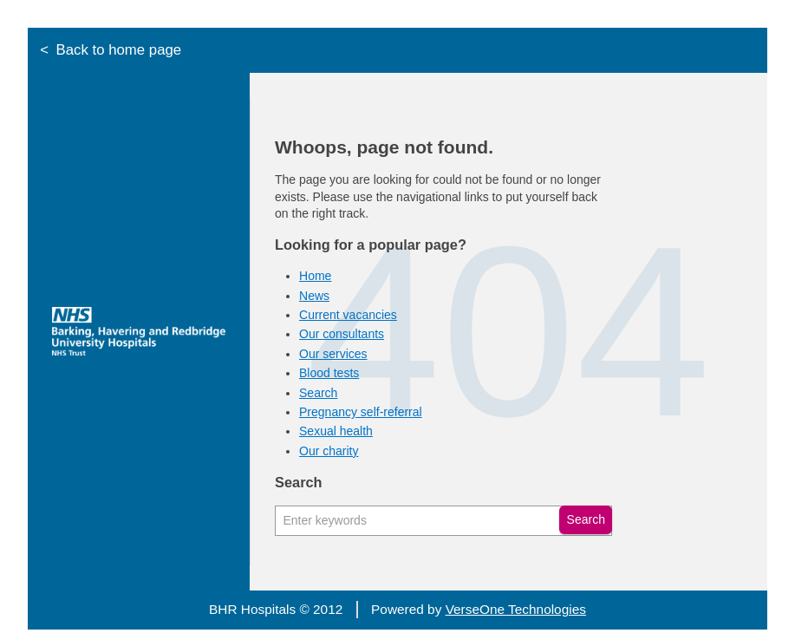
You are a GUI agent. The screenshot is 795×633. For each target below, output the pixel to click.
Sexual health (336, 431)
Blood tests (329, 373)
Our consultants (341, 334)
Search (318, 393)
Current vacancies (348, 315)
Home (315, 276)
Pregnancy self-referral (360, 412)
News (314, 296)
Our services (333, 354)
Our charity (328, 451)
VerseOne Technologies (516, 609)
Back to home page (119, 50)
